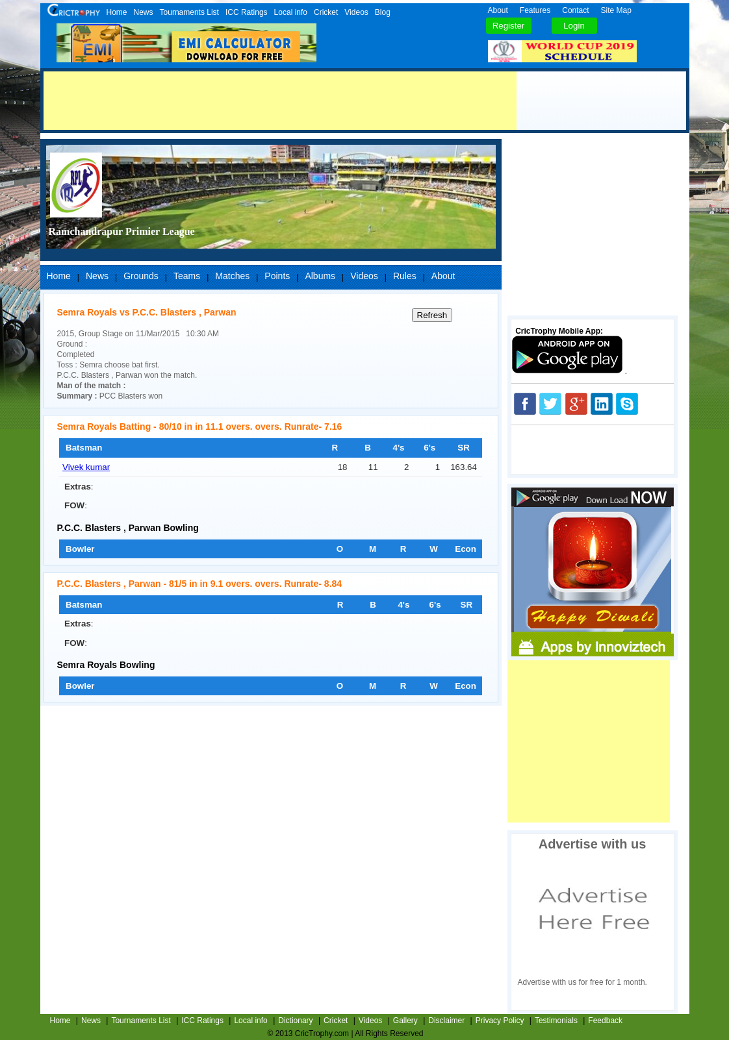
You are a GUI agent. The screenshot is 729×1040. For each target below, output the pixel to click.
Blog (382, 12)
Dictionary (295, 1020)
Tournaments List (189, 12)
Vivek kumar (86, 467)
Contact (575, 10)
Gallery (405, 1020)
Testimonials (556, 1020)
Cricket (326, 12)
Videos (356, 12)
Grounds (141, 276)
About (498, 10)
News (143, 12)
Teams (186, 276)
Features (535, 10)
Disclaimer (446, 1020)
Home (117, 12)
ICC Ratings (246, 12)
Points (277, 276)
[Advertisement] (280, 100)
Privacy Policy (500, 1020)
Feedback (605, 1020)
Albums (320, 276)
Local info (290, 12)
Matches (232, 276)
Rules (404, 276)
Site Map (616, 10)
